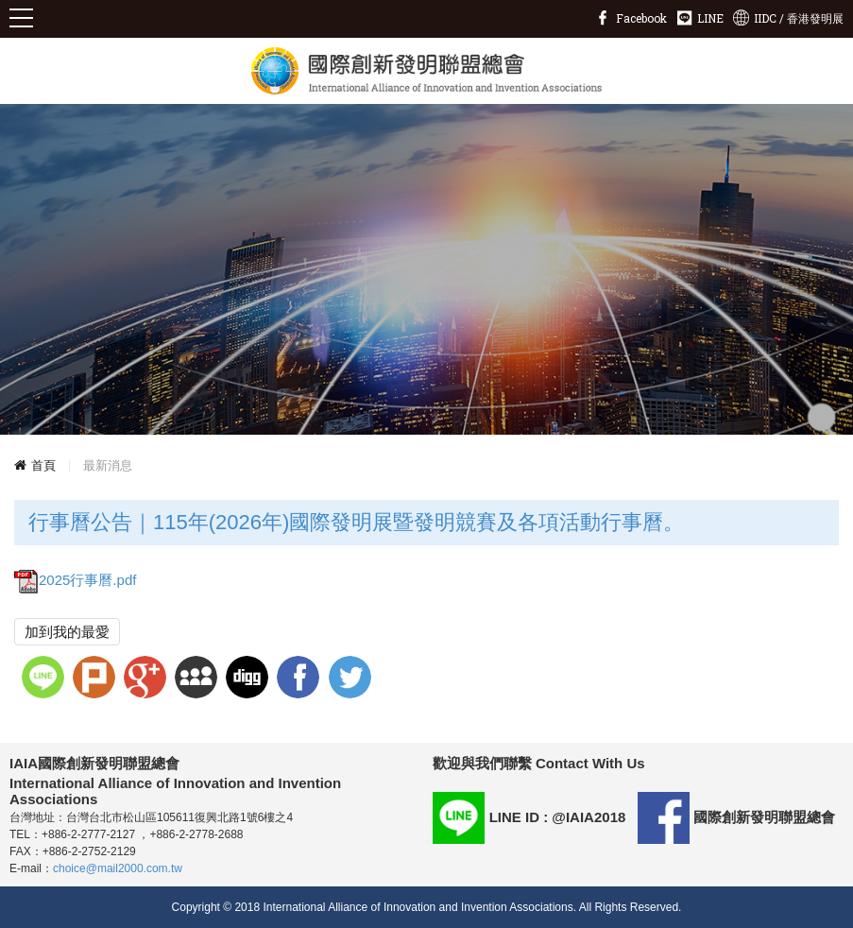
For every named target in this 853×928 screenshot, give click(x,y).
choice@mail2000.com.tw (117, 868)
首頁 (43, 465)
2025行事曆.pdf (75, 580)
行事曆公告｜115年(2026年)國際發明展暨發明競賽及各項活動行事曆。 (356, 522)
